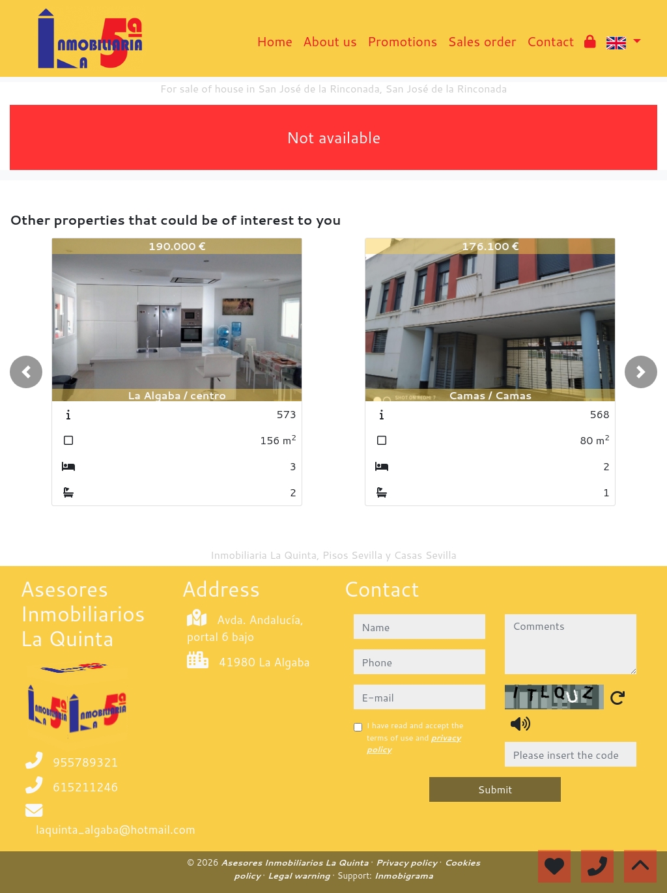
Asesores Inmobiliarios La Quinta (296, 862)
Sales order (481, 41)
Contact (551, 41)
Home (274, 41)
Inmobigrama (403, 875)
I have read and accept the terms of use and (415, 737)
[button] (26, 372)
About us (330, 41)
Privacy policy (408, 862)
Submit (495, 789)
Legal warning (300, 875)
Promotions (402, 41)
